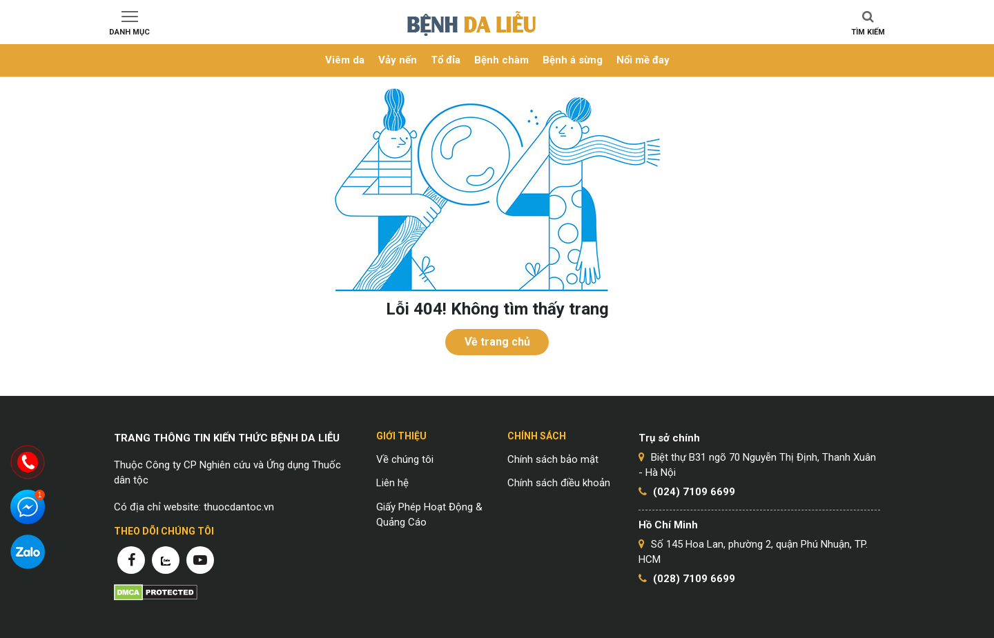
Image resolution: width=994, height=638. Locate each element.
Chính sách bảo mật (552, 459)
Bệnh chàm (501, 60)
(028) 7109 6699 (694, 578)
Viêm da (344, 60)
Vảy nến (397, 60)
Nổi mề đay (643, 60)
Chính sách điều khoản (558, 483)
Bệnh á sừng (573, 60)
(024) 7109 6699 (694, 492)
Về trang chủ (497, 341)
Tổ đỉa (445, 60)
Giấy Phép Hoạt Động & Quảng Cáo (429, 515)
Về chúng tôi (404, 459)
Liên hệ (392, 483)
